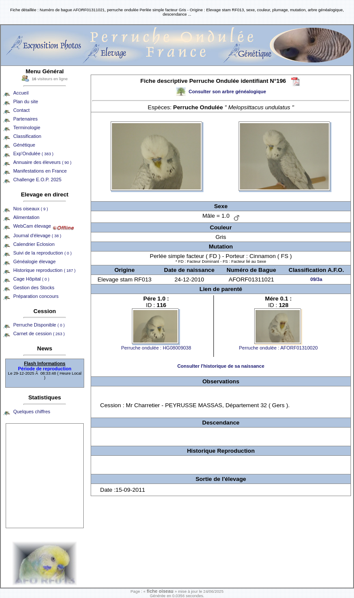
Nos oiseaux (30, 208)
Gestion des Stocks (33, 287)
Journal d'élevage (37, 235)
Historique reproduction (44, 270)
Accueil (20, 92)
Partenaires (25, 118)
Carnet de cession (39, 333)
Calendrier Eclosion (33, 244)
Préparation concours (36, 296)
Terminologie (26, 127)
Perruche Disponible (39, 324)
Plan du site (25, 101)
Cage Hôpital (31, 278)
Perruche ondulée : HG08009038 (156, 347)
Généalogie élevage (34, 261)
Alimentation (26, 217)
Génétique (24, 144)
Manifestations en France (40, 170)
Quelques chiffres (31, 411)
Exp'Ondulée (33, 153)
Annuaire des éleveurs (42, 162)
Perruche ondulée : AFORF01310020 (278, 347)
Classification (27, 136)
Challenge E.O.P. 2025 (37, 179)
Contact (21, 110)
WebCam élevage (32, 226)
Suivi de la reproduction (42, 252)
